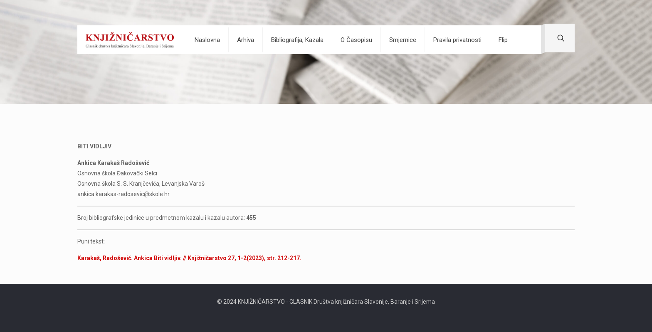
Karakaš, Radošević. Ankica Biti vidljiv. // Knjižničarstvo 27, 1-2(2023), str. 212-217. (189, 258)
